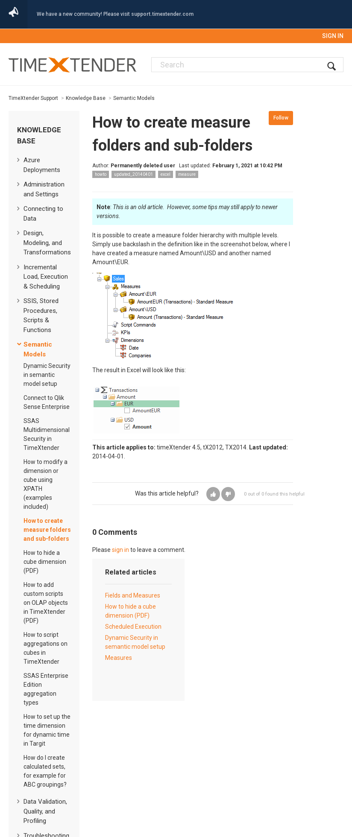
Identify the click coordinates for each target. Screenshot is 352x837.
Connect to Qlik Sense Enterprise (46, 402)
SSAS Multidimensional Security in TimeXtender (46, 434)
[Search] (247, 64)
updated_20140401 (133, 174)
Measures (118, 657)
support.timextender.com (162, 14)
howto (100, 174)
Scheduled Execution (133, 626)
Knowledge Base (86, 98)
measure (187, 174)
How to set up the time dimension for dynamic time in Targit (46, 730)
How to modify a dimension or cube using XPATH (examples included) (45, 484)
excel (165, 174)
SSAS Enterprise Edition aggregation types (45, 689)
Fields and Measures (132, 595)
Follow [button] (280, 118)
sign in (120, 549)
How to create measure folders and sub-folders (47, 529)
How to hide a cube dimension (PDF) (44, 561)
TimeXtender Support (33, 98)
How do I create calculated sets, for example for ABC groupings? (45, 771)
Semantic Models (134, 98)
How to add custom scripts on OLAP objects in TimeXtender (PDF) (45, 602)
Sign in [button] (332, 35)
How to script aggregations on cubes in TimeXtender (45, 648)
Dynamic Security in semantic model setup (46, 374)
